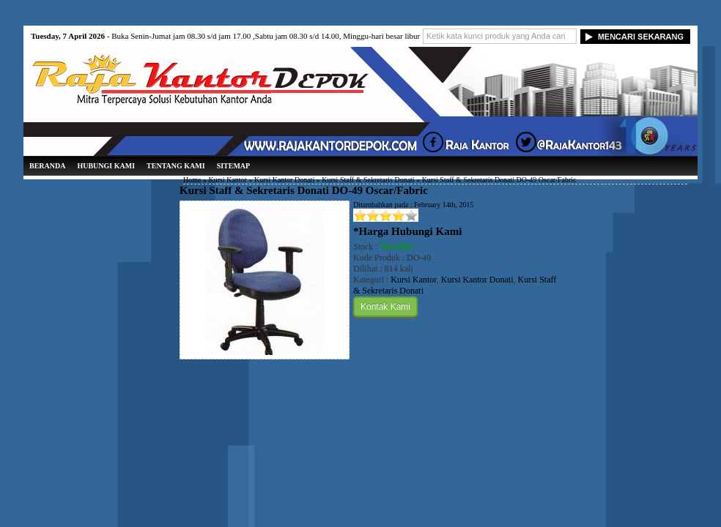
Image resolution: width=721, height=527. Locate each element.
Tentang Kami (176, 166)
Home (192, 180)
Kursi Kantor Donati (284, 180)
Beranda (47, 166)
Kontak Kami (385, 307)
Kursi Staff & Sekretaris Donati (368, 180)
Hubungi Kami (106, 166)
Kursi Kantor (227, 180)
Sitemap (234, 166)
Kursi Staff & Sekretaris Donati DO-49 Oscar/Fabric (304, 190)
